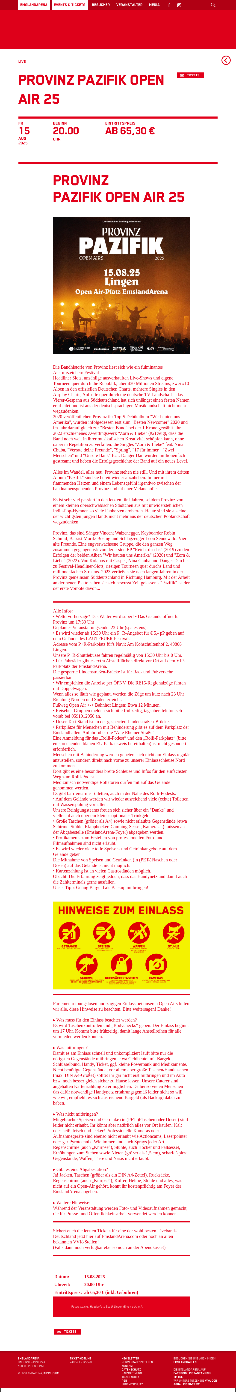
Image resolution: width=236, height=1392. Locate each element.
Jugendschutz (132, 1384)
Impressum (51, 1373)
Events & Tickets (70, 5)
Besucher (101, 5)
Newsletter (130, 1358)
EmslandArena (33, 5)
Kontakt (128, 1366)
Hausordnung (132, 1373)
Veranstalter (129, 5)
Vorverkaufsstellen (137, 1362)
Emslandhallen (185, 1362)
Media (154, 5)
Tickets (193, 75)
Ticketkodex (130, 1377)
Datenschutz (131, 1369)
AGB (124, 1380)
